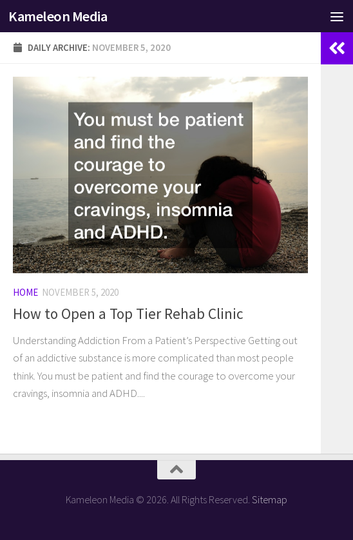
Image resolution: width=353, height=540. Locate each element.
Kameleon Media (57, 16)
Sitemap (269, 499)
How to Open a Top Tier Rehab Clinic (128, 313)
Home (25, 292)
